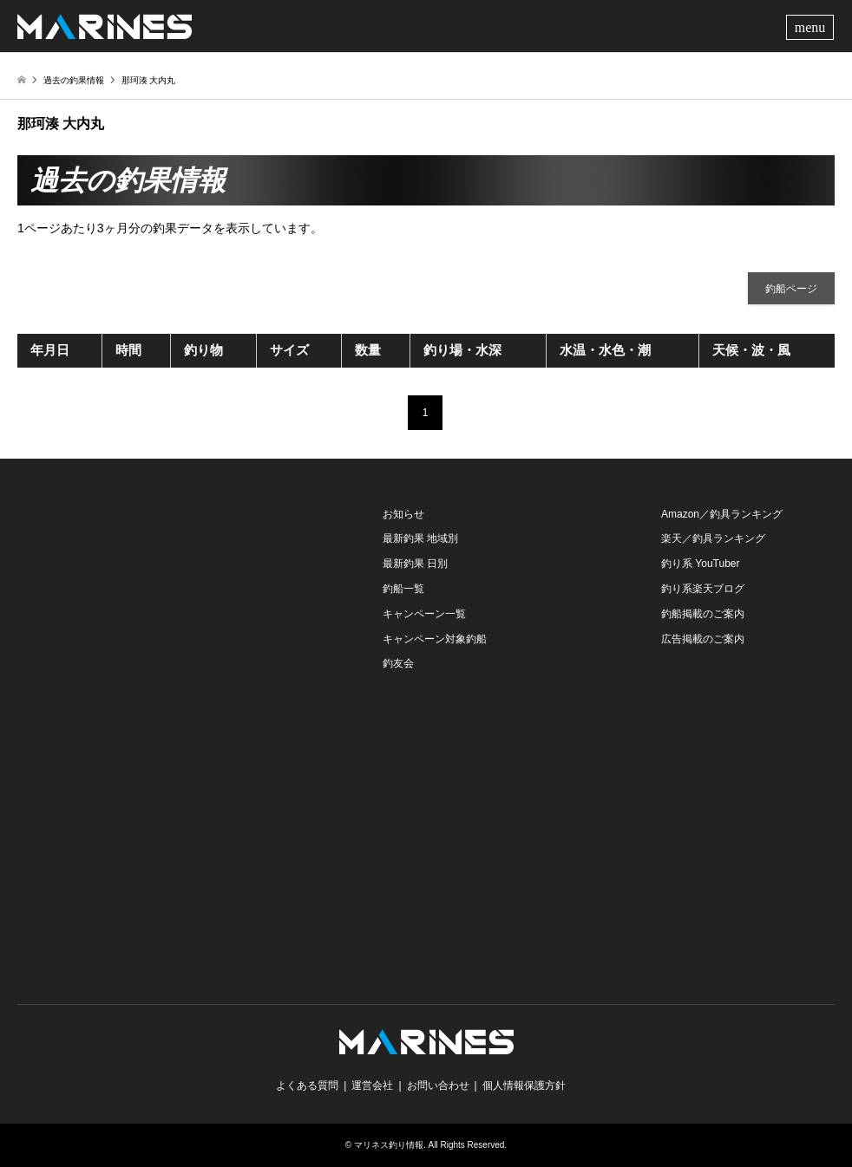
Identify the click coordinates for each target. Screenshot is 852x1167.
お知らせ (403, 514)
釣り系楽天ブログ (702, 589)
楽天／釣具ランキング (713, 538)
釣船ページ (791, 289)
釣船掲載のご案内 (702, 614)
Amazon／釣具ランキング (722, 514)
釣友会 (398, 663)
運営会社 (372, 1085)
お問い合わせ (438, 1085)
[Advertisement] (147, 610)
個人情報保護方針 (524, 1085)
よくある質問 (307, 1085)
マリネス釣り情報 (388, 1145)
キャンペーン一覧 (424, 614)
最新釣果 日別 (415, 563)
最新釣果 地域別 (420, 538)
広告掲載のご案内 (702, 639)
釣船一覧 (403, 589)
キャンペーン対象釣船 (435, 639)
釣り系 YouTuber (700, 563)
